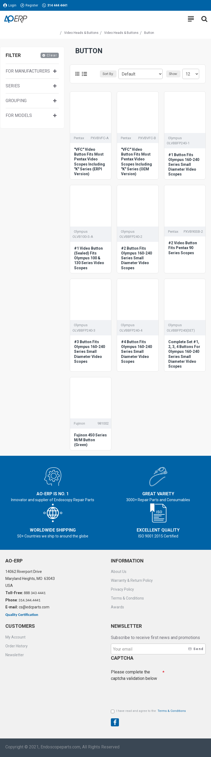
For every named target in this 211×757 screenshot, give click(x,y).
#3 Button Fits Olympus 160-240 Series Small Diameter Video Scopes (89, 352)
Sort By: (108, 74)
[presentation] (148, 692)
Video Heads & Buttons (81, 33)
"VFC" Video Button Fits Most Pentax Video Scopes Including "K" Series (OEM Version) (136, 161)
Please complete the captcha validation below (134, 675)
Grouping (16, 100)
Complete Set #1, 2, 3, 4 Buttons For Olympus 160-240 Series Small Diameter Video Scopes (184, 354)
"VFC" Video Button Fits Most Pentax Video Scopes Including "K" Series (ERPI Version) (89, 161)
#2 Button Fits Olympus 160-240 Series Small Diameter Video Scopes (136, 258)
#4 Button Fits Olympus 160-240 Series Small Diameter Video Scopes (136, 352)
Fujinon (79, 423)
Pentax (79, 138)
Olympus (175, 138)
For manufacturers (28, 71)
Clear (52, 55)
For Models (19, 115)
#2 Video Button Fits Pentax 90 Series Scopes (182, 248)
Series (13, 85)
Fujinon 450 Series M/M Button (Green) (90, 440)
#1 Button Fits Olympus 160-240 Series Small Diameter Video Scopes (183, 165)
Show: (173, 74)
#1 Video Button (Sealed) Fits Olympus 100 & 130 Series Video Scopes (89, 258)
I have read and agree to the (149, 711)
